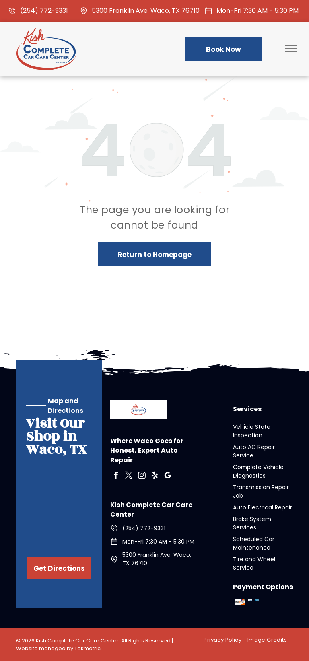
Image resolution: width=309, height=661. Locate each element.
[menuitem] (225, 640)
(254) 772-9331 (44, 10)
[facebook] (116, 476)
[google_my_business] (167, 476)
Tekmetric (87, 648)
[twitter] (128, 476)
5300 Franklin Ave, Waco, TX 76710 (146, 10)
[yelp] (154, 476)
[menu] (291, 48)
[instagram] (141, 476)
